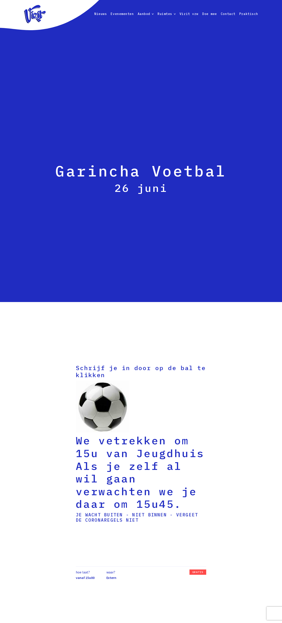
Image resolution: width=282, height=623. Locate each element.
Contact (228, 14)
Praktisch (248, 14)
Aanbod (144, 14)
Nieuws (100, 14)
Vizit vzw (189, 14)
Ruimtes (165, 14)
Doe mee (209, 14)
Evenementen (122, 14)
